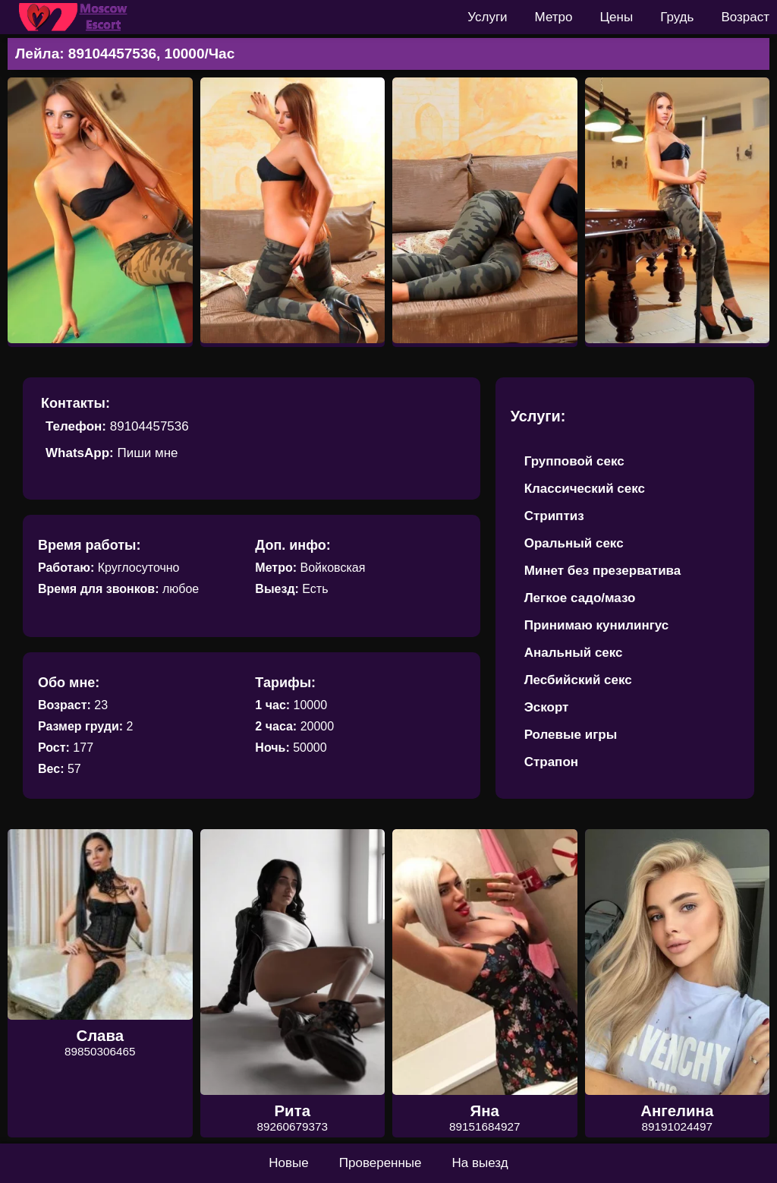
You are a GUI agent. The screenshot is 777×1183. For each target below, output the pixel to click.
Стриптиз (554, 516)
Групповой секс (574, 461)
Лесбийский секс (578, 680)
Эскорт (546, 707)
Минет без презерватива (602, 570)
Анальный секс (573, 652)
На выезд (480, 1163)
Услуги (487, 17)
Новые (288, 1163)
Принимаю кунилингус (596, 625)
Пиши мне (147, 453)
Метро (554, 17)
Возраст (745, 17)
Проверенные (380, 1163)
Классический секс (584, 488)
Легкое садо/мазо (580, 598)
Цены (617, 17)
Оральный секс (574, 543)
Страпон (551, 762)
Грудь (677, 17)
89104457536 (149, 426)
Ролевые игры (571, 734)
